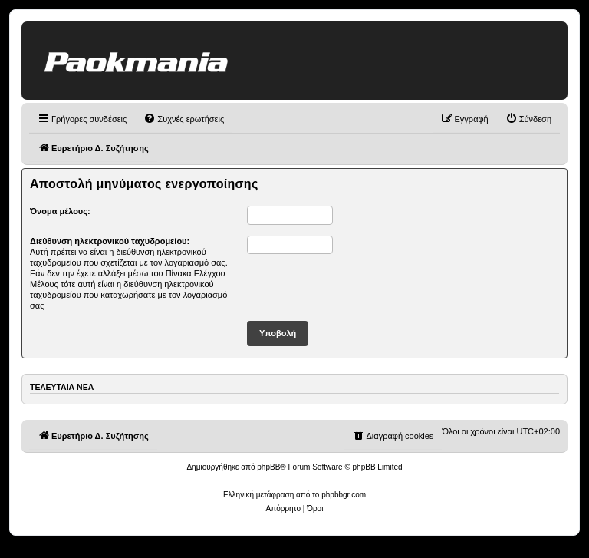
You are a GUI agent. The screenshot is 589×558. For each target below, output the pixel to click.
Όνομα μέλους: (60, 211)
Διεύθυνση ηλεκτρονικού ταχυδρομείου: (109, 241)
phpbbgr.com (343, 494)
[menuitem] (183, 119)
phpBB (268, 467)
